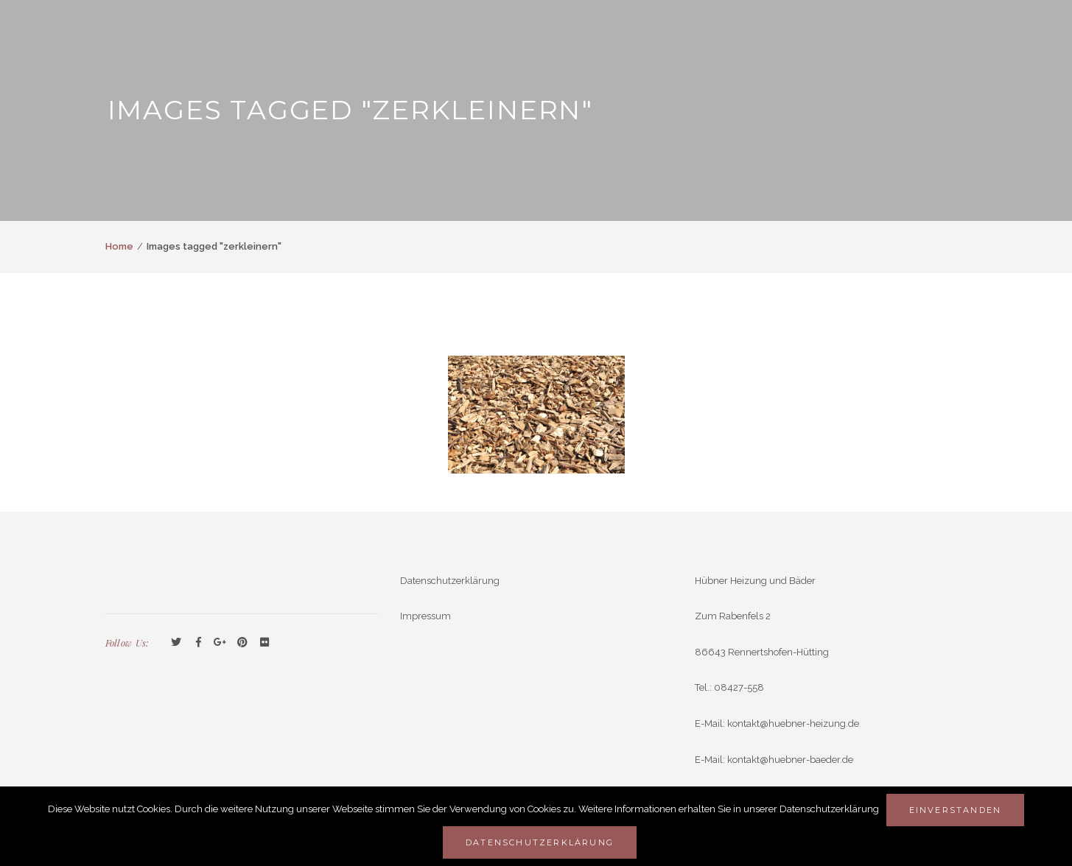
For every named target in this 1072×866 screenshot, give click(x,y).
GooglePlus (220, 643)
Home (119, 246)
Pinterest (242, 643)
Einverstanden (955, 810)
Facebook (198, 643)
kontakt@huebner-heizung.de (793, 723)
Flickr (264, 643)
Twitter (176, 643)
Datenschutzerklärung (450, 580)
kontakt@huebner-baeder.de (790, 759)
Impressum (425, 616)
